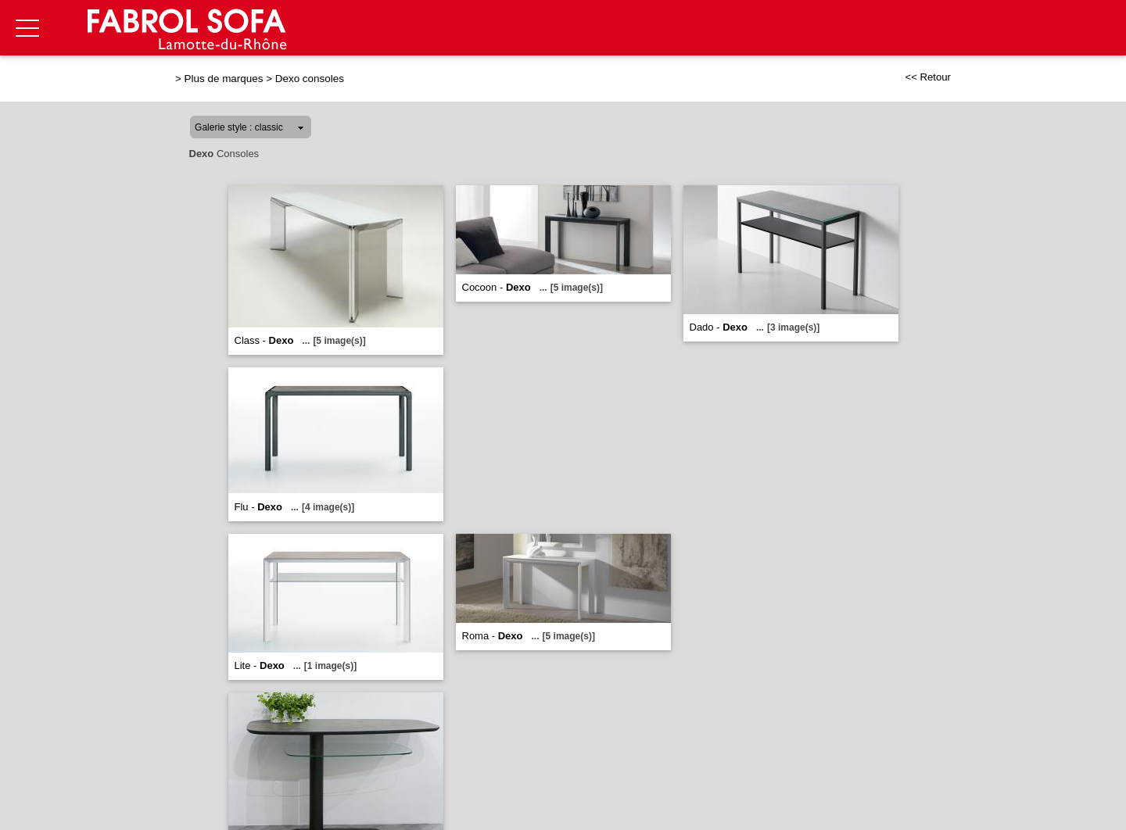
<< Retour (928, 77)
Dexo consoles (309, 78)
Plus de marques (224, 78)
